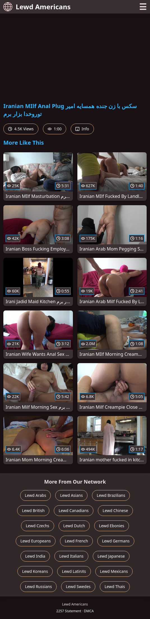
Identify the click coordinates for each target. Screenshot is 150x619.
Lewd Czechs (37, 525)
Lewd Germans (116, 541)
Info (82, 128)
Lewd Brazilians (111, 495)
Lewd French (76, 541)
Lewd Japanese (111, 556)
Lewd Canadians (74, 510)
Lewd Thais (115, 586)
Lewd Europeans (35, 541)
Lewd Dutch (74, 525)
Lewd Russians (38, 586)
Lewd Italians (71, 556)
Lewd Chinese (115, 510)
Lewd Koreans (35, 571)
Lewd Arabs (35, 495)
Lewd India (35, 556)
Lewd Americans (37, 6)
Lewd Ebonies (111, 525)
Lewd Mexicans (114, 571)
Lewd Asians (71, 495)
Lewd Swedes (78, 586)
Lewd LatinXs (74, 571)
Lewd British (33, 510)
